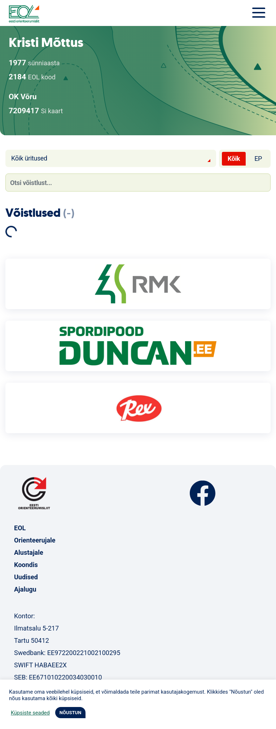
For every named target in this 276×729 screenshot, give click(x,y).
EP (258, 158)
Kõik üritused (29, 158)
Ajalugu (25, 589)
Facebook (202, 493)
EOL (20, 528)
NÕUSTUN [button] (71, 712)
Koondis (26, 564)
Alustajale (28, 552)
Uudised (26, 577)
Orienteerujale (35, 540)
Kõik (234, 158)
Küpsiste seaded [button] (30, 713)
